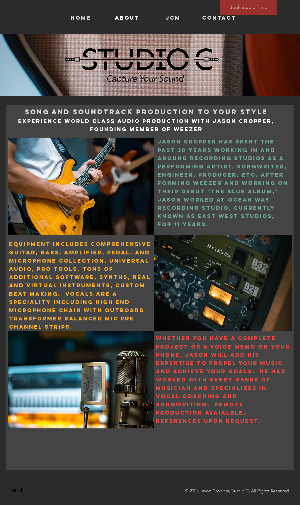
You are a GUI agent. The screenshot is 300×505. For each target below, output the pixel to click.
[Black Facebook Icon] (21, 490)
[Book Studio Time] (248, 7)
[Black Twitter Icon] (14, 490)
